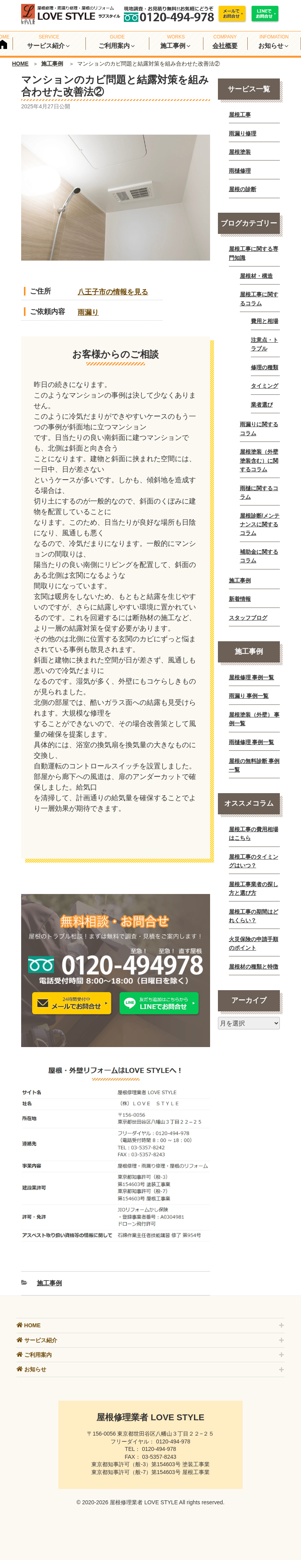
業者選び (262, 404)
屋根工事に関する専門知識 (253, 253)
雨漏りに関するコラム (259, 428)
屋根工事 (240, 114)
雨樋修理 (240, 171)
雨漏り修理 (242, 133)
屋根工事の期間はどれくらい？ (253, 916)
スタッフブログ (248, 618)
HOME (20, 63)
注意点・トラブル (264, 344)
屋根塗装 (240, 152)
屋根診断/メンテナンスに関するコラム (260, 524)
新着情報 (240, 599)
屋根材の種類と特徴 (253, 966)
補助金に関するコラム (259, 556)
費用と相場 (264, 321)
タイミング (264, 386)
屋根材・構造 (256, 276)
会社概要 (225, 45)
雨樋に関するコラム (259, 492)
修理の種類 (264, 367)
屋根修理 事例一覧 (251, 677)
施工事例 (52, 63)
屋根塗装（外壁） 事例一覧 (254, 719)
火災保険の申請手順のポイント (253, 943)
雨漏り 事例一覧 (249, 696)
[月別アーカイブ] (249, 1023)
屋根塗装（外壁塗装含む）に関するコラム (259, 461)
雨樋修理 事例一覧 (251, 742)
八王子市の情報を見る (113, 292)
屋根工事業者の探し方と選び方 (253, 888)
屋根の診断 (242, 189)
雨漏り (88, 312)
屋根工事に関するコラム (259, 298)
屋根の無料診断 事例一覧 (254, 765)
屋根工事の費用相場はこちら (253, 833)
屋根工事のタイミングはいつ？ (253, 861)
